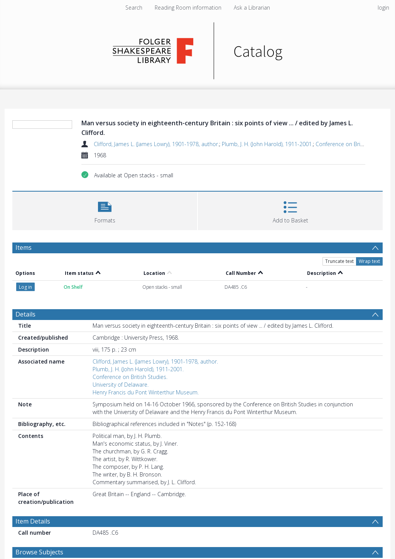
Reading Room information (188, 7)
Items (23, 247)
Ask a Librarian (252, 7)
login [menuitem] (383, 7)
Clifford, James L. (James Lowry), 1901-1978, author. (156, 144)
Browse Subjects (39, 552)
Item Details (32, 521)
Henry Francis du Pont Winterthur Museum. (146, 392)
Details (25, 314)
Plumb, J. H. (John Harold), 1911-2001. (267, 144)
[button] (104, 210)
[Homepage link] (198, 49)
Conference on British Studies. (353, 144)
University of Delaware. (121, 384)
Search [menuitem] (133, 7)
